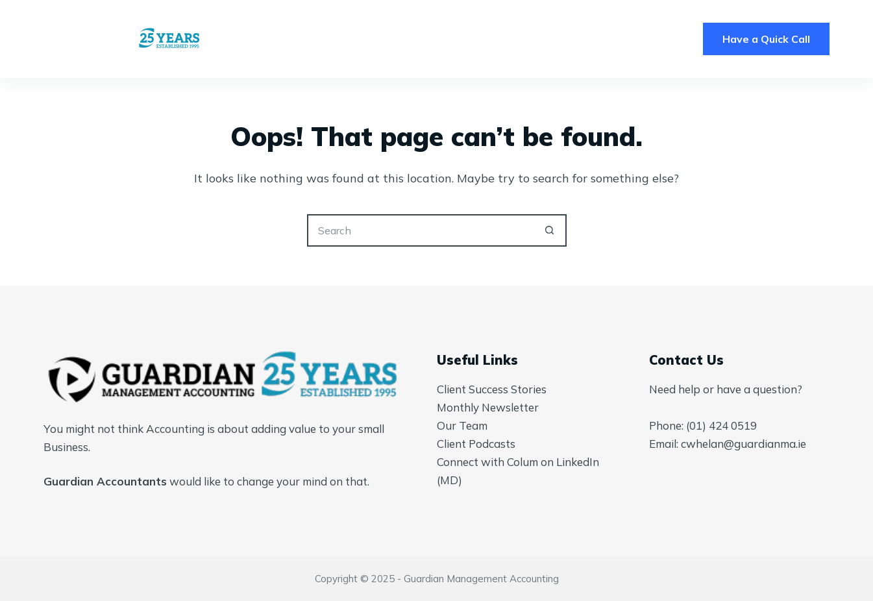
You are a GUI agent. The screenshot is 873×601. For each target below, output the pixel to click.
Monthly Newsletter (488, 407)
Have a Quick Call (766, 38)
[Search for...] (420, 230)
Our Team (462, 425)
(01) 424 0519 (721, 425)
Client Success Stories (492, 389)
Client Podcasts (476, 443)
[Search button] (550, 230)
